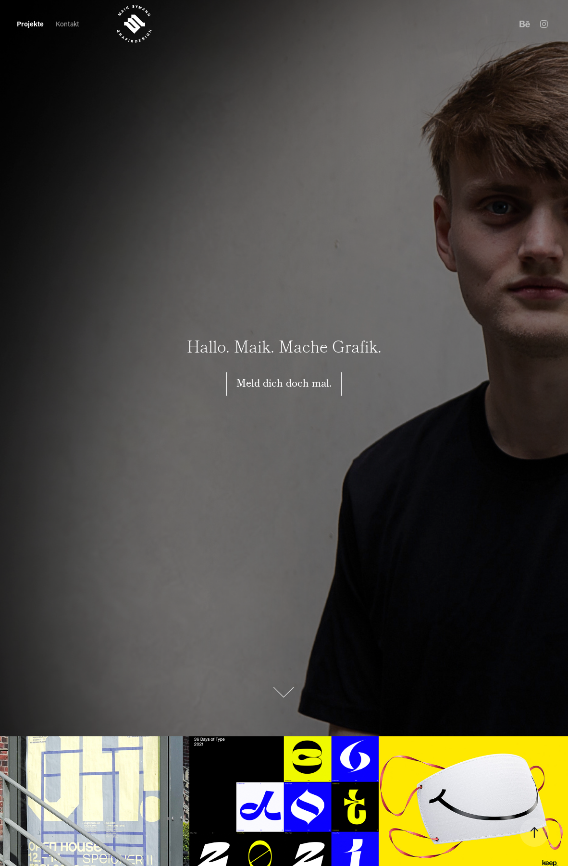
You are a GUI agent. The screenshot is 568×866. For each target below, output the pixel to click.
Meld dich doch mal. (284, 384)
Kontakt (67, 23)
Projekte (30, 23)
